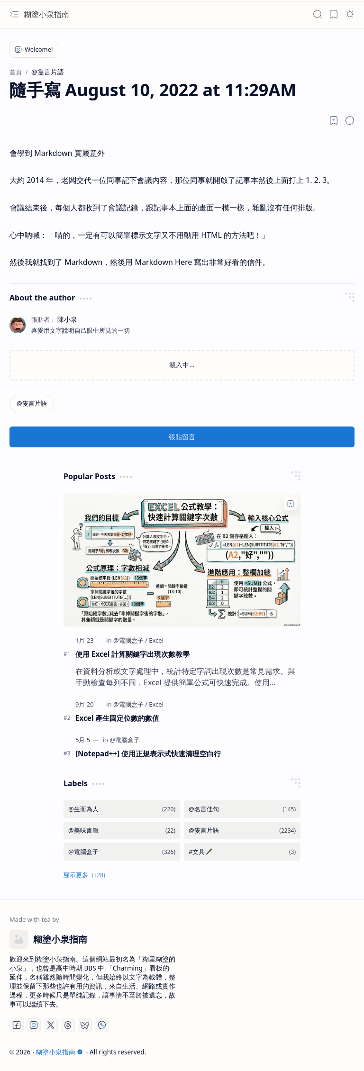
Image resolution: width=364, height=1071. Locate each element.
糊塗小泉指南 (46, 14)
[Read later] (334, 120)
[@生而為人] (122, 809)
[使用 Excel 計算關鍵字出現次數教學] (182, 559)
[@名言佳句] (242, 809)
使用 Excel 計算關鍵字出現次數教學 (132, 654)
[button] (14, 14)
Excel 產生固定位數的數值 (117, 718)
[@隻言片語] (31, 403)
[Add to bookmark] (290, 503)
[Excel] (156, 640)
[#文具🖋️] (242, 852)
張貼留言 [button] (182, 436)
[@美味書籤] (122, 830)
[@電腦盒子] (130, 640)
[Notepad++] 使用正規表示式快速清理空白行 (148, 753)
